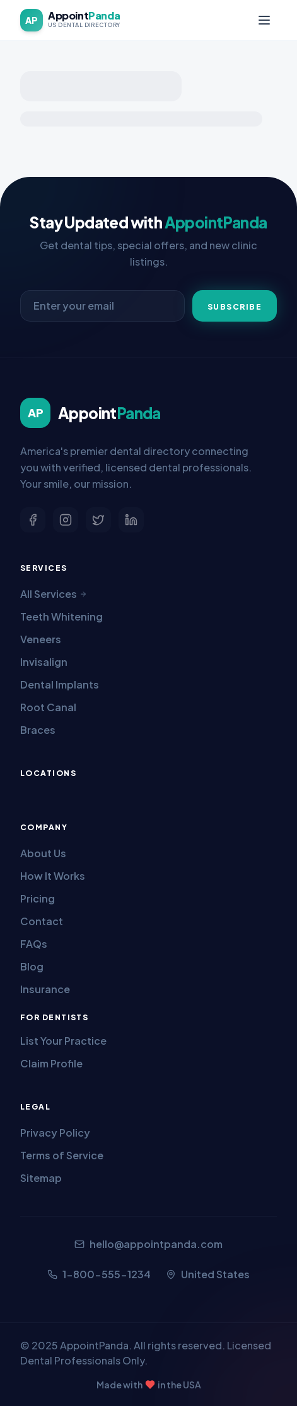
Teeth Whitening (61, 616)
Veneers (40, 639)
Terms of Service (61, 1155)
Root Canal (48, 707)
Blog (32, 966)
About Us (43, 853)
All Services (53, 593)
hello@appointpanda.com (148, 1244)
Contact (41, 921)
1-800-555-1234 (99, 1274)
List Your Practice (63, 1040)
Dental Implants (59, 684)
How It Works (52, 875)
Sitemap (41, 1177)
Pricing (37, 898)
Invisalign (43, 661)
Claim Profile (51, 1063)
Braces (37, 729)
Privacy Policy (55, 1132)
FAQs (33, 943)
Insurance (45, 989)
